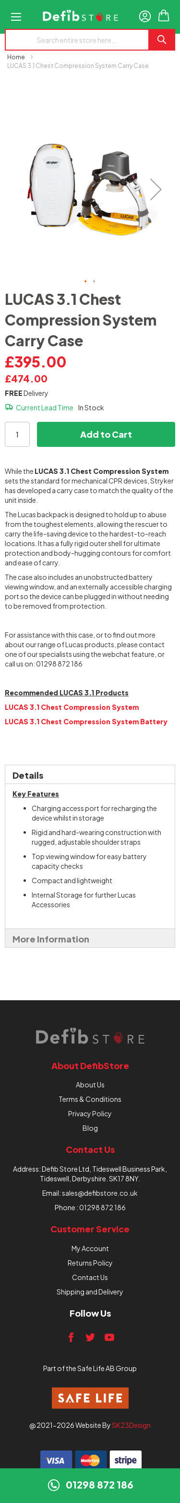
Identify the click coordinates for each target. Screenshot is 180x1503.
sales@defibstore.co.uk (100, 1193)
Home (16, 57)
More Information (50, 938)
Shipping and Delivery (90, 1291)
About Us (90, 1084)
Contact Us (90, 1277)
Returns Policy (90, 1262)
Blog (90, 1128)
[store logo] (80, 17)
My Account (90, 1248)
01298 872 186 (102, 1207)
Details (27, 775)
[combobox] (76, 40)
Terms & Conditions (90, 1099)
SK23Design (131, 1425)
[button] (156, 189)
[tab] (90, 774)
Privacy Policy (90, 1113)
